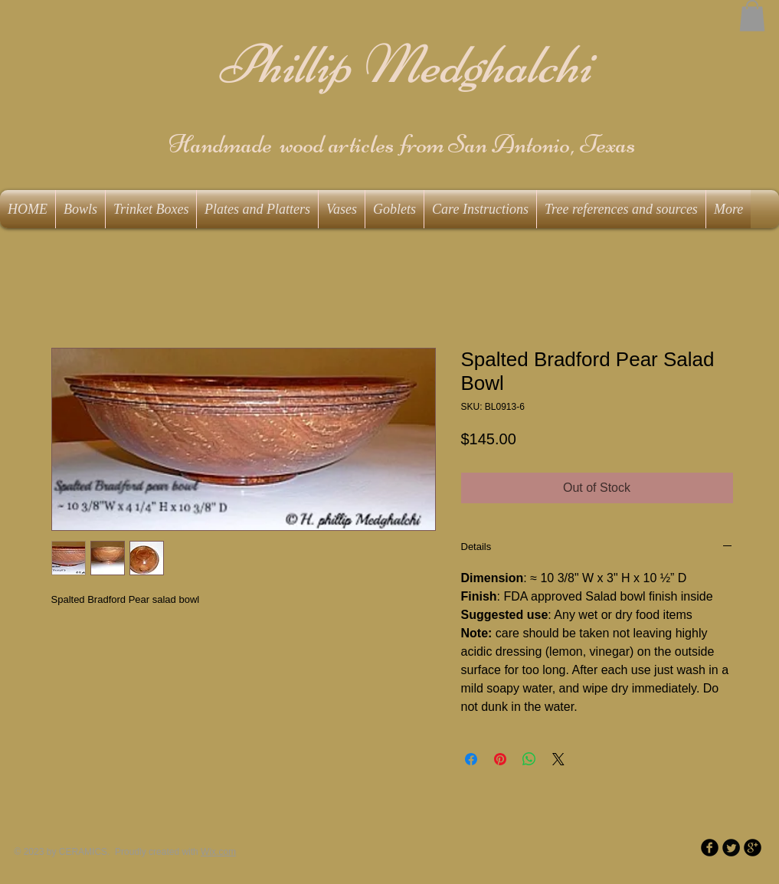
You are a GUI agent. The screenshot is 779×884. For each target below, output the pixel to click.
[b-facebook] (709, 847)
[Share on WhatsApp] (529, 759)
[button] (752, 15)
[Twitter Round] (731, 847)
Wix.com (218, 851)
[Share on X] (558, 759)
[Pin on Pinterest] (500, 759)
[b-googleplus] (752, 847)
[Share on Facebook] (471, 759)
